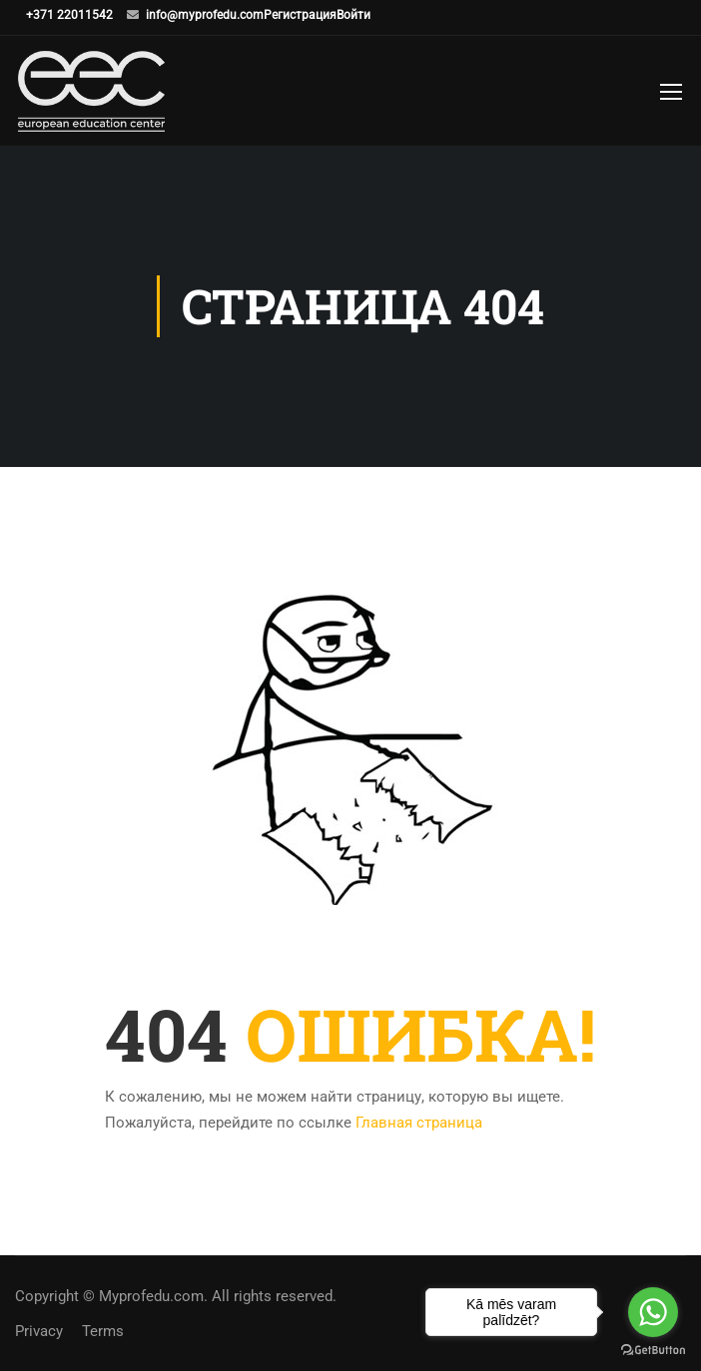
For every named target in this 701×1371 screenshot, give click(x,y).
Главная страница (418, 1123)
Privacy (39, 1331)
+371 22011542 (69, 15)
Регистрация (300, 15)
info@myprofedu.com (205, 15)
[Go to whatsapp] (653, 1312)
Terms (103, 1331)
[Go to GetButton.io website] (653, 1350)
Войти (353, 15)
